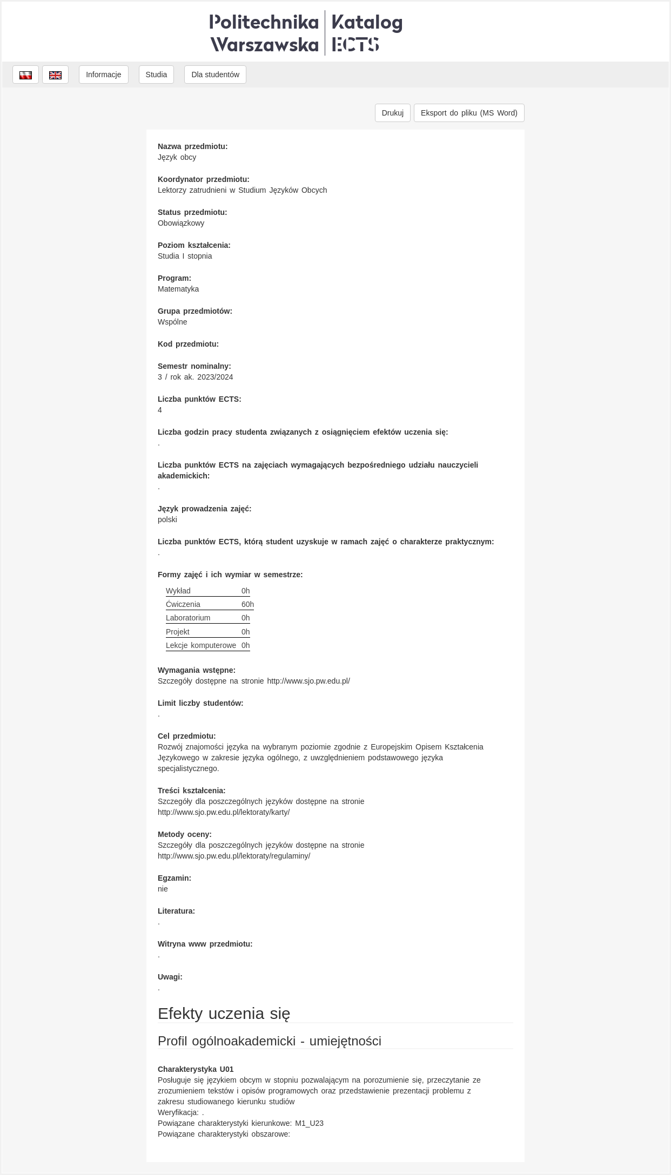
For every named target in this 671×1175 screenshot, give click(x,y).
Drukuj (393, 113)
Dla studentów (215, 74)
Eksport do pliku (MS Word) (469, 113)
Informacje (103, 74)
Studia (156, 74)
